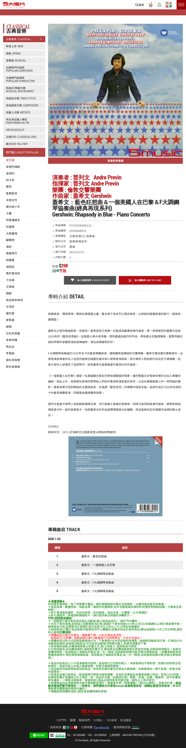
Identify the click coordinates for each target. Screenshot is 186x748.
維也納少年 (13, 206)
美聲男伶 (11, 253)
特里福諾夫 (13, 220)
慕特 (9, 186)
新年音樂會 (13, 367)
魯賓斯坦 (11, 193)
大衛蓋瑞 (11, 233)
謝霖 (9, 326)
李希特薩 (11, 340)
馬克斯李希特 (14, 300)
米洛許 (10, 306)
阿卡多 (10, 180)
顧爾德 (10, 240)
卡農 (9, 213)
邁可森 (10, 313)
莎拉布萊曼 (13, 333)
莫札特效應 (13, 360)
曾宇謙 (10, 160)
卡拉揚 (10, 280)
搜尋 (141, 5)
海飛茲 (10, 267)
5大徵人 (98, 720)
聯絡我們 (84, 720)
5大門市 (62, 720)
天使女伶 (11, 200)
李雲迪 (10, 353)
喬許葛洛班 (13, 273)
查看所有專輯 (115, 161)
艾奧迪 (10, 286)
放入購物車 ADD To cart (145, 280)
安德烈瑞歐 (13, 167)
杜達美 (10, 227)
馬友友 (10, 347)
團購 (73, 720)
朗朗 (9, 293)
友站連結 (125, 720)
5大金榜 (112, 720)
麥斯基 (10, 320)
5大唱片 (14, 5)
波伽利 (10, 173)
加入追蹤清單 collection (90, 280)
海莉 (9, 247)
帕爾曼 (10, 260)
